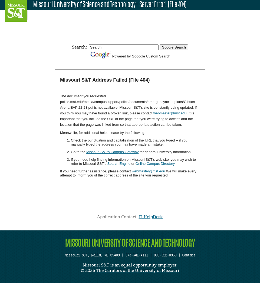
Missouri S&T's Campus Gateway (112, 152)
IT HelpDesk (151, 217)
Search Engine (118, 164)
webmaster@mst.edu (170, 113)
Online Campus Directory (155, 164)
